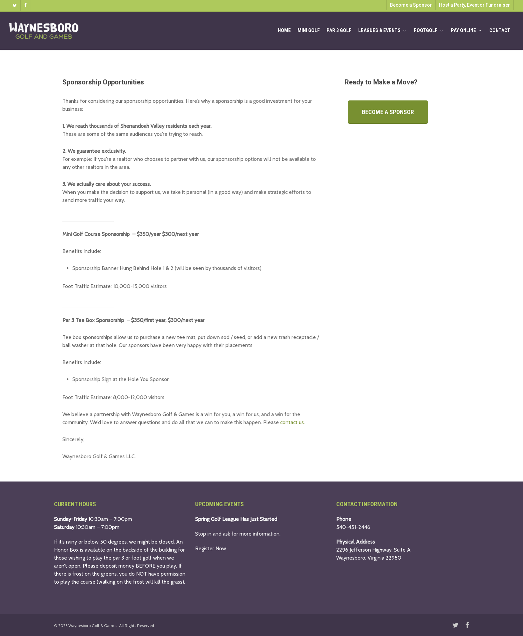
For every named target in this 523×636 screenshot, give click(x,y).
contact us (292, 422)
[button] (388, 112)
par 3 (118, 558)
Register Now (210, 548)
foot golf (141, 558)
